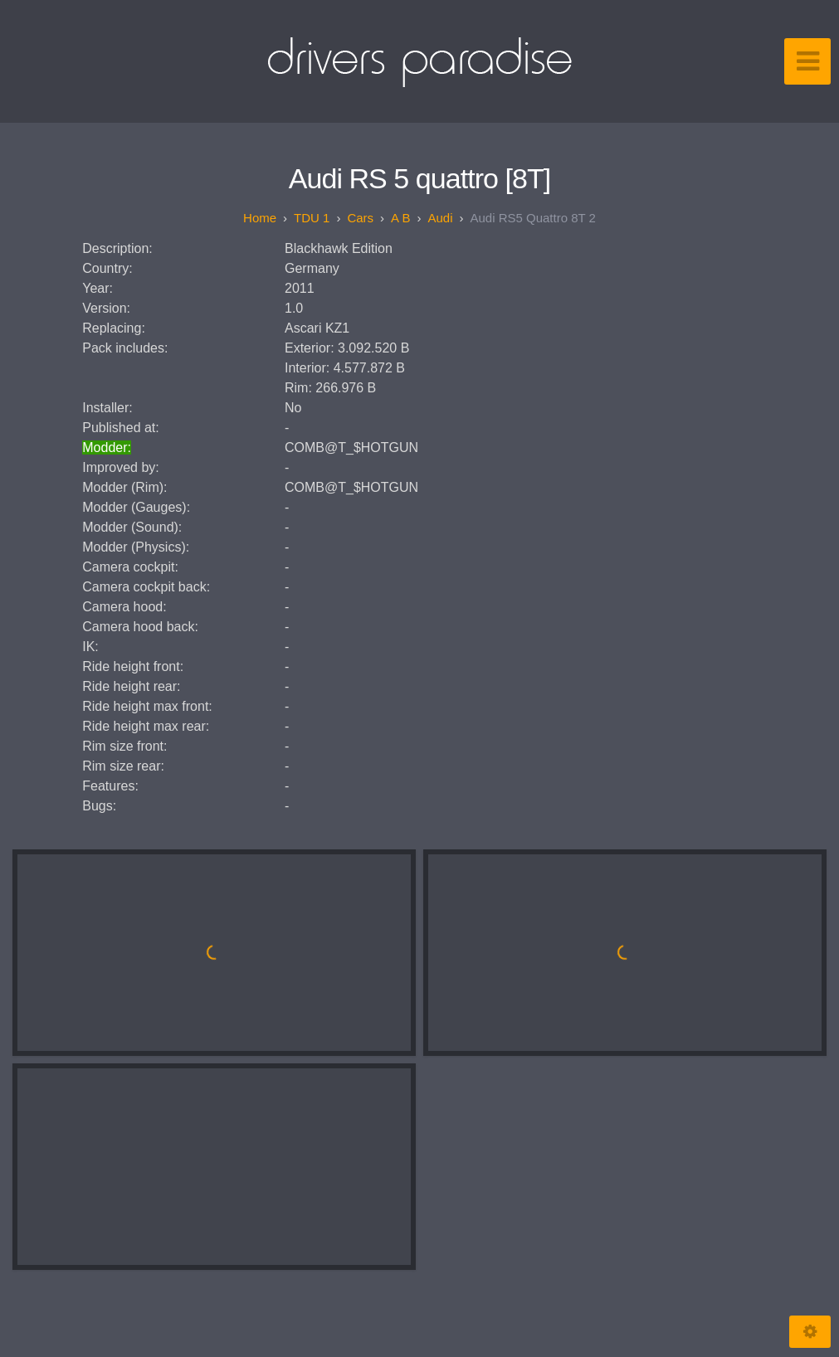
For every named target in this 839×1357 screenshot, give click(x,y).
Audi (439, 218)
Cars (360, 218)
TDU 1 (311, 218)
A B (400, 218)
